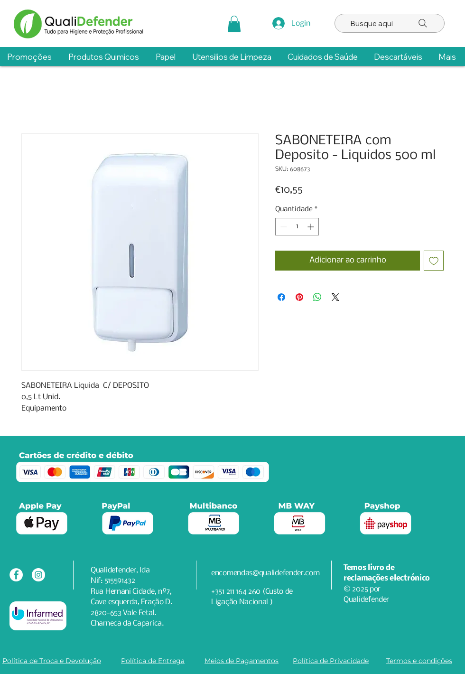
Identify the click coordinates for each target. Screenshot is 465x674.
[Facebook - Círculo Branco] (16, 574)
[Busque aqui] (390, 23)
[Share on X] (335, 297)
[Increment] (311, 226)
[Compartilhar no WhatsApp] (317, 297)
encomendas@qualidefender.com (265, 573)
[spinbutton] (297, 226)
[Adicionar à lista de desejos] (434, 261)
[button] (234, 24)
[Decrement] (282, 226)
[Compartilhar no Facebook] (281, 297)
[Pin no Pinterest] (299, 297)
